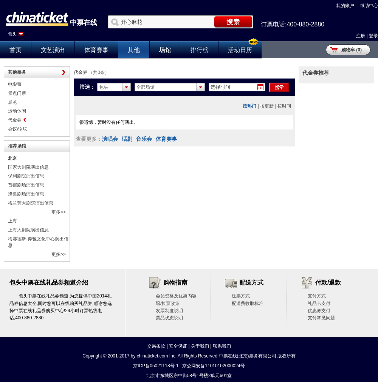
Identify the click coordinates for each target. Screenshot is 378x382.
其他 (134, 50)
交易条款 (156, 346)
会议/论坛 (17, 129)
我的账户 (345, 5)
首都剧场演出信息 (26, 185)
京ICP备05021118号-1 (155, 365)
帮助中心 (369, 5)
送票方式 (241, 296)
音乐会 (144, 139)
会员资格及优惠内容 (176, 296)
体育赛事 (96, 50)
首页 (15, 50)
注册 (360, 36)
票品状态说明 (169, 317)
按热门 (249, 106)
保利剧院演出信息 (26, 176)
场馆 (165, 50)
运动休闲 (17, 111)
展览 (12, 102)
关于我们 (200, 346)
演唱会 (110, 139)
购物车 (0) (351, 49)
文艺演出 (53, 50)
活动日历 (240, 50)
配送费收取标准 (247, 303)
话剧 (127, 139)
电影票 (15, 84)
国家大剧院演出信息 (28, 167)
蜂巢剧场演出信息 (26, 194)
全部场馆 (145, 87)
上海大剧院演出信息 (28, 230)
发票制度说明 (169, 310)
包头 (12, 34)
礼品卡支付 (319, 303)
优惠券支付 (319, 310)
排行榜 (200, 50)
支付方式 (317, 296)
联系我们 (222, 346)
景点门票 (17, 93)
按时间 (284, 106)
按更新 (267, 106)
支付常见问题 (321, 317)
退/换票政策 (168, 303)
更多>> (58, 212)
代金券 (15, 120)
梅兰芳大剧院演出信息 (30, 203)
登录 (373, 36)
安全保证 (178, 346)
